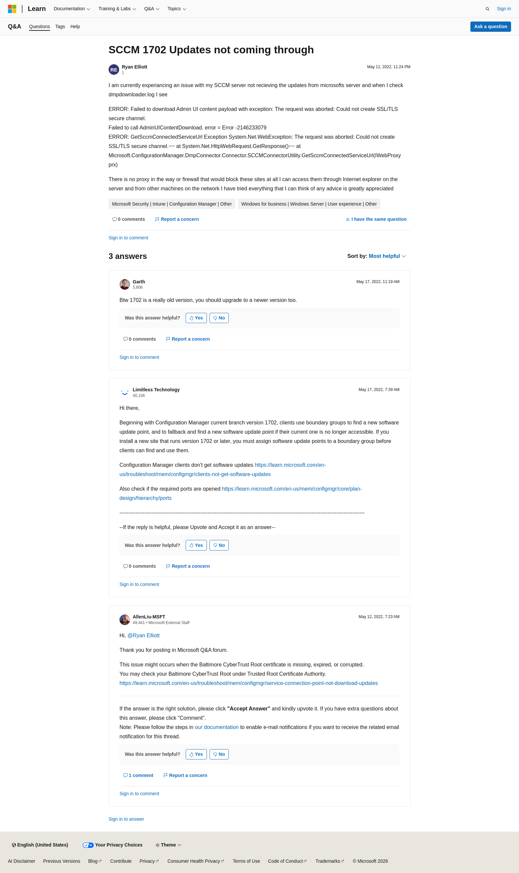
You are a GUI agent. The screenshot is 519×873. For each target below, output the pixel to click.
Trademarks (327, 861)
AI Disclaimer (21, 861)
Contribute (121, 861)
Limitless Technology (156, 389)
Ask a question (490, 26)
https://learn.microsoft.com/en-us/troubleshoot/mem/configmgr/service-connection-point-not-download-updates (248, 683)
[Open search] (487, 9)
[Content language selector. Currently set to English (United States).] (40, 845)
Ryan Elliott (134, 67)
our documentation (217, 727)
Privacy (147, 861)
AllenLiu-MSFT (149, 616)
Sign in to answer (126, 819)
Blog (93, 861)
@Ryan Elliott (143, 635)
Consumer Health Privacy (193, 861)
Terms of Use (246, 861)
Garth (139, 281)
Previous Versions (61, 861)
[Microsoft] (12, 9)
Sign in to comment (128, 237)
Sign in (504, 8)
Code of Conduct (285, 861)
